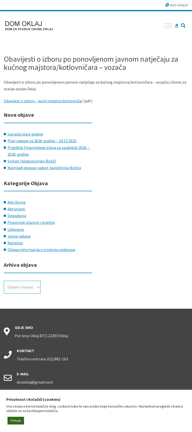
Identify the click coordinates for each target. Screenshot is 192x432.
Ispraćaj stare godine (25, 134)
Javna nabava (19, 236)
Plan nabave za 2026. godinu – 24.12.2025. (42, 140)
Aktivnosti (16, 208)
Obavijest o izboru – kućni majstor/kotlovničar (43, 100)
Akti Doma (17, 202)
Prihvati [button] (15, 421)
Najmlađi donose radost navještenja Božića (44, 167)
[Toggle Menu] (168, 25)
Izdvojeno (16, 229)
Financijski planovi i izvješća (31, 222)
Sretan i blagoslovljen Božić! (32, 160)
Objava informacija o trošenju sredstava (41, 249)
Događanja (17, 215)
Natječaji (15, 242)
